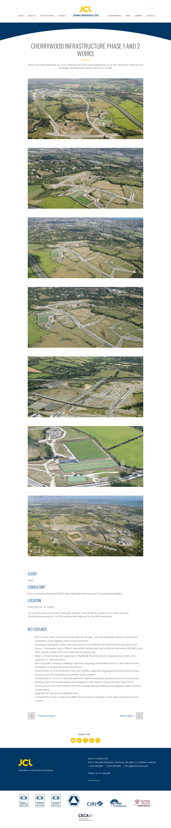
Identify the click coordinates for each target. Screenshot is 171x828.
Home (20, 16)
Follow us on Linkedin (99, 773)
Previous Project (46, 715)
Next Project (126, 715)
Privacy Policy (94, 780)
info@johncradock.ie (136, 766)
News (128, 16)
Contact (150, 16)
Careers (138, 16)
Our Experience (114, 16)
